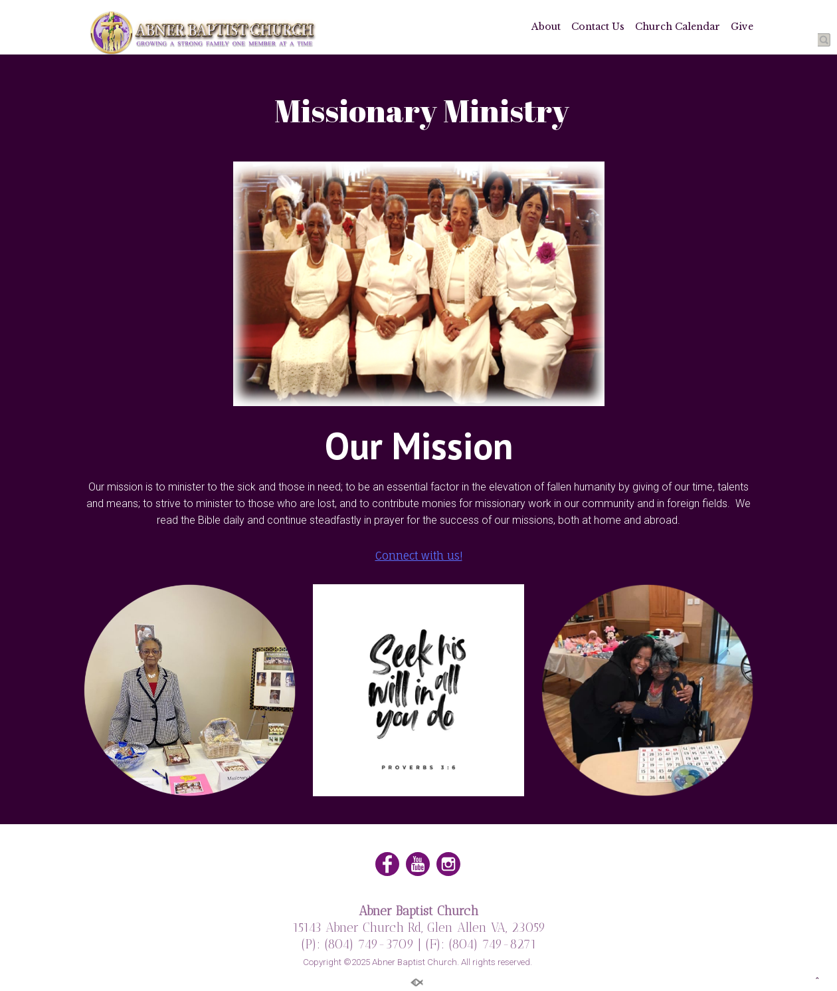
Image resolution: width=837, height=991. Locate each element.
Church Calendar (677, 27)
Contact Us (597, 27)
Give (742, 27)
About (546, 27)
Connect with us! (418, 555)
